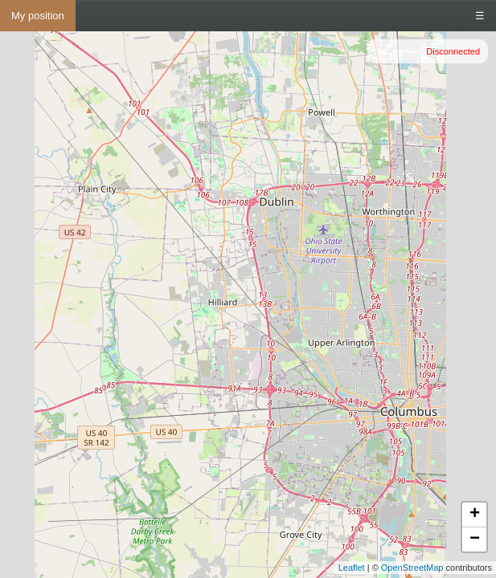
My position (37, 16)
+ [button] (474, 515)
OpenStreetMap (412, 567)
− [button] (474, 539)
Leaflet (351, 567)
